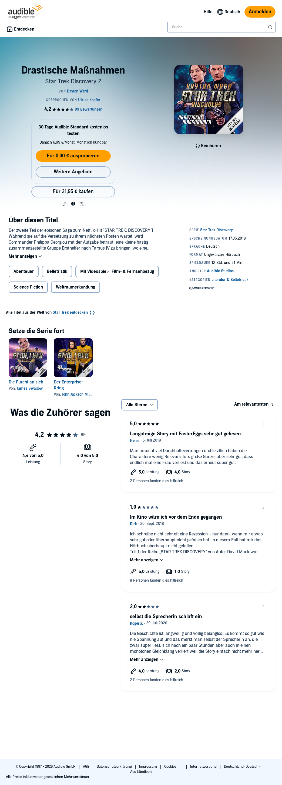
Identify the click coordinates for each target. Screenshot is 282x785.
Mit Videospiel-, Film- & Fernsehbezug (117, 271)
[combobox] (221, 27)
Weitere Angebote (73, 172)
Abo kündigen (141, 772)
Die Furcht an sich (26, 382)
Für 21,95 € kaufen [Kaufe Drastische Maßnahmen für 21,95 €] (73, 191)
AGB (86, 766)
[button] (64, 204)
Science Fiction (28, 287)
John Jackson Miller (78, 394)
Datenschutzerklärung (115, 766)
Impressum (148, 766)
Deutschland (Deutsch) (242, 766)
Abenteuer (24, 271)
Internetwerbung (203, 766)
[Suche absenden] (271, 27)
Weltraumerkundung (75, 287)
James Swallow (30, 388)
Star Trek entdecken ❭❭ (74, 312)
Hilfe (208, 12)
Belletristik (57, 271)
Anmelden (260, 12)
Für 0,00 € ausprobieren (73, 156)
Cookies (170, 766)
